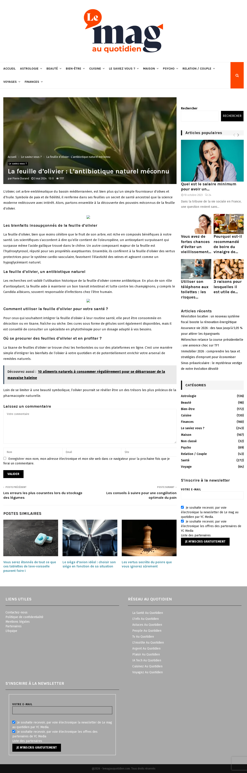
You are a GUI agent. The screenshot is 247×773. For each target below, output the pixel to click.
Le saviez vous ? (122, 68)
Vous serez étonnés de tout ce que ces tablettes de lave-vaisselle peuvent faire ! (29, 566)
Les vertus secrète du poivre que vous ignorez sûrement (147, 564)
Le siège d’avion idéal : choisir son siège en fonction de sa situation (89, 564)
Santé (185, 460)
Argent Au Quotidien (146, 648)
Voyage (186, 467)
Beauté (52, 68)
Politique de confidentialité (24, 617)
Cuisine (95, 68)
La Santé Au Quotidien (147, 613)
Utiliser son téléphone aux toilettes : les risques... (194, 289)
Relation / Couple (196, 68)
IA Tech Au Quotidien (146, 660)
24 (208, 195)
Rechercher (189, 108)
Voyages (10, 82)
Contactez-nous (17, 612)
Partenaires (14, 626)
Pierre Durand (21, 178)
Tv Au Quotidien (143, 637)
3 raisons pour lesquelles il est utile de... (228, 286)
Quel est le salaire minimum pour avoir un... (208, 186)
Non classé (189, 441)
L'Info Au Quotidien (145, 619)
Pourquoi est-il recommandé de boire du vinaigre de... (228, 244)
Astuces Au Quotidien (147, 625)
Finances (32, 82)
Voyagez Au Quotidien (147, 672)
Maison (149, 68)
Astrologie (29, 68)
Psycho (169, 68)
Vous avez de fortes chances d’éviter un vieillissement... (196, 244)
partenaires (202, 535)
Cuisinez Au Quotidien (147, 666)
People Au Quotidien (146, 631)
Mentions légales (18, 622)
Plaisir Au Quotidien (146, 654)
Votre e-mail (212, 492)
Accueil (9, 68)
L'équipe (11, 631)
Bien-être (73, 68)
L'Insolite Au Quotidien (148, 642)
